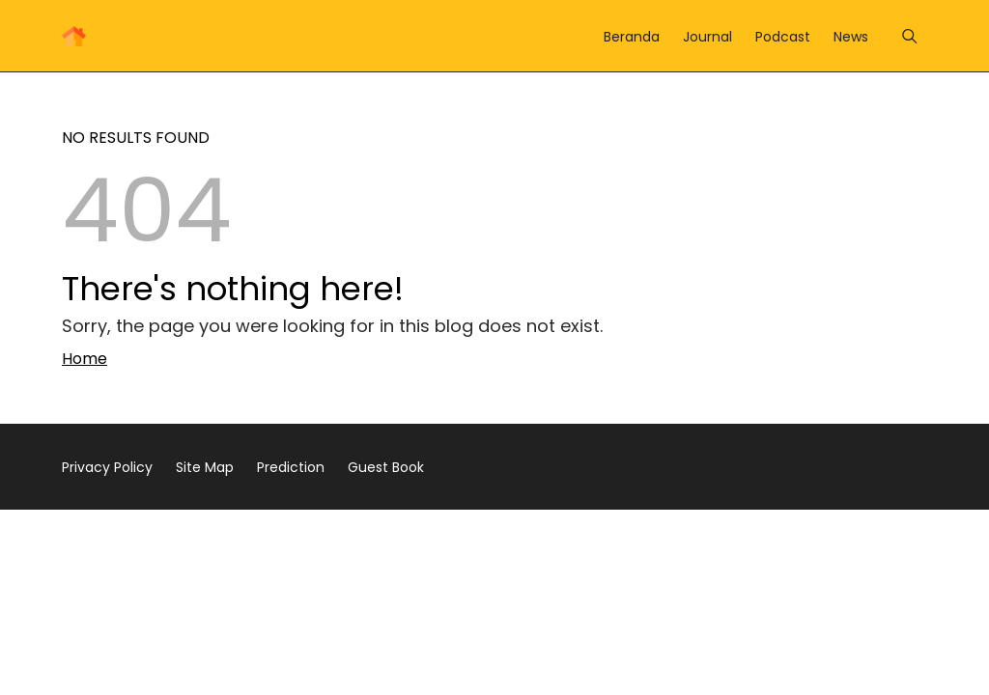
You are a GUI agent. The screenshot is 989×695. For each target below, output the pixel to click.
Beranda (632, 36)
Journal (707, 36)
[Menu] (909, 36)
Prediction (291, 467)
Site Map (205, 467)
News (851, 36)
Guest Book (386, 467)
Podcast (782, 36)
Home (84, 359)
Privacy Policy (107, 467)
